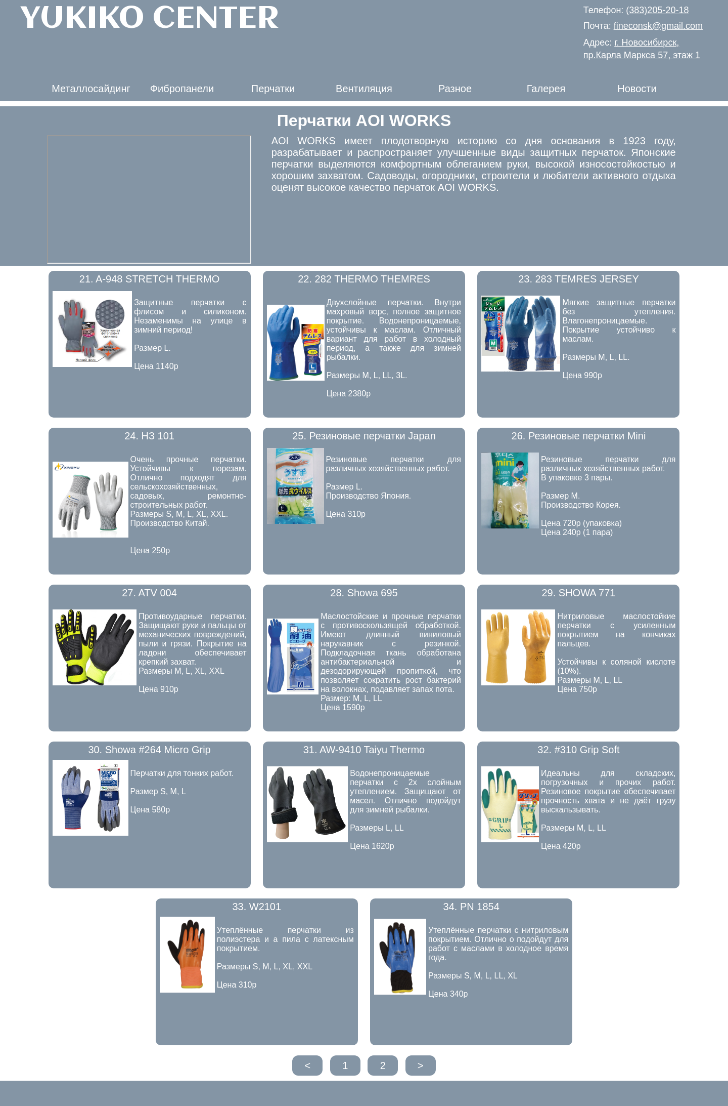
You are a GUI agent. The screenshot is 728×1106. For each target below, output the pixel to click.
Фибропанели (182, 88)
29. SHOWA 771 (578, 592)
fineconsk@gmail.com (658, 26)
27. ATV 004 (149, 592)
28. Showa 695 (363, 592)
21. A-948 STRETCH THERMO (149, 278)
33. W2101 (256, 906)
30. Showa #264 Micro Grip (149, 749)
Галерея (546, 88)
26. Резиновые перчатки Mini (579, 435)
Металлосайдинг (91, 88)
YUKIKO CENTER (149, 19)
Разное (455, 88)
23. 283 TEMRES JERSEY (578, 278)
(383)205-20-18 (657, 10)
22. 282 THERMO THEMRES (364, 278)
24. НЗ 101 (149, 435)
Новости (636, 88)
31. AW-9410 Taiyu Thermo (364, 749)
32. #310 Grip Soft (578, 749)
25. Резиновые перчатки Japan (364, 435)
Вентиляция (364, 88)
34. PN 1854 (471, 906)
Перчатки (273, 88)
